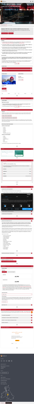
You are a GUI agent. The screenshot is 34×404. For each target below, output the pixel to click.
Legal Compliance (3, 377)
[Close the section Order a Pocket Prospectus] (17, 347)
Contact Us (2, 368)
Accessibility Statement (4, 380)
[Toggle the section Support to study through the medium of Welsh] (17, 320)
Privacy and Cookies (3, 382)
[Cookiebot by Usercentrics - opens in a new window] (27, 194)
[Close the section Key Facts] (17, 157)
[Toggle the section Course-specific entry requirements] (17, 189)
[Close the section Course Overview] (17, 95)
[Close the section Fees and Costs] (17, 307)
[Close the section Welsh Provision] (17, 324)
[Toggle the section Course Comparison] (17, 160)
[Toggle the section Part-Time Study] (17, 70)
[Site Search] (32, 1)
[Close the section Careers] (17, 255)
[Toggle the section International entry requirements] (17, 214)
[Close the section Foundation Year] (17, 263)
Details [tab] (17, 196)
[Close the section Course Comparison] (17, 184)
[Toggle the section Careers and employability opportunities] (17, 253)
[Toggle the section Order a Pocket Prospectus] (17, 327)
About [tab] (27, 196)
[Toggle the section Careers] (17, 219)
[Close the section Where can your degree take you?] (17, 250)
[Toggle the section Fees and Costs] (17, 266)
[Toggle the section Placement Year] (17, 68)
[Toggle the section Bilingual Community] (17, 322)
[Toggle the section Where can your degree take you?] (17, 221)
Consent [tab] (6, 196)
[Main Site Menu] (31, 1)
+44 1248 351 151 (3, 367)
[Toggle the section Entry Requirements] (17, 187)
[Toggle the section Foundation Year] (17, 258)
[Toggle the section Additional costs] (17, 305)
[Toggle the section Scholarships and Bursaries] (17, 315)
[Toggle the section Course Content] (17, 98)
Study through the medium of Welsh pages (24, 312)
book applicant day (4, 33)
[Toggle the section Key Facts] (17, 149)
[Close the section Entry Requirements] (17, 216)
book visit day (11, 33)
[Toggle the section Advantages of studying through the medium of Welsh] (17, 318)
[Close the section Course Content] (17, 146)
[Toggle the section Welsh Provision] (17, 310)
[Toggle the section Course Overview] (17, 39)
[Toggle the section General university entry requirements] (17, 211)
